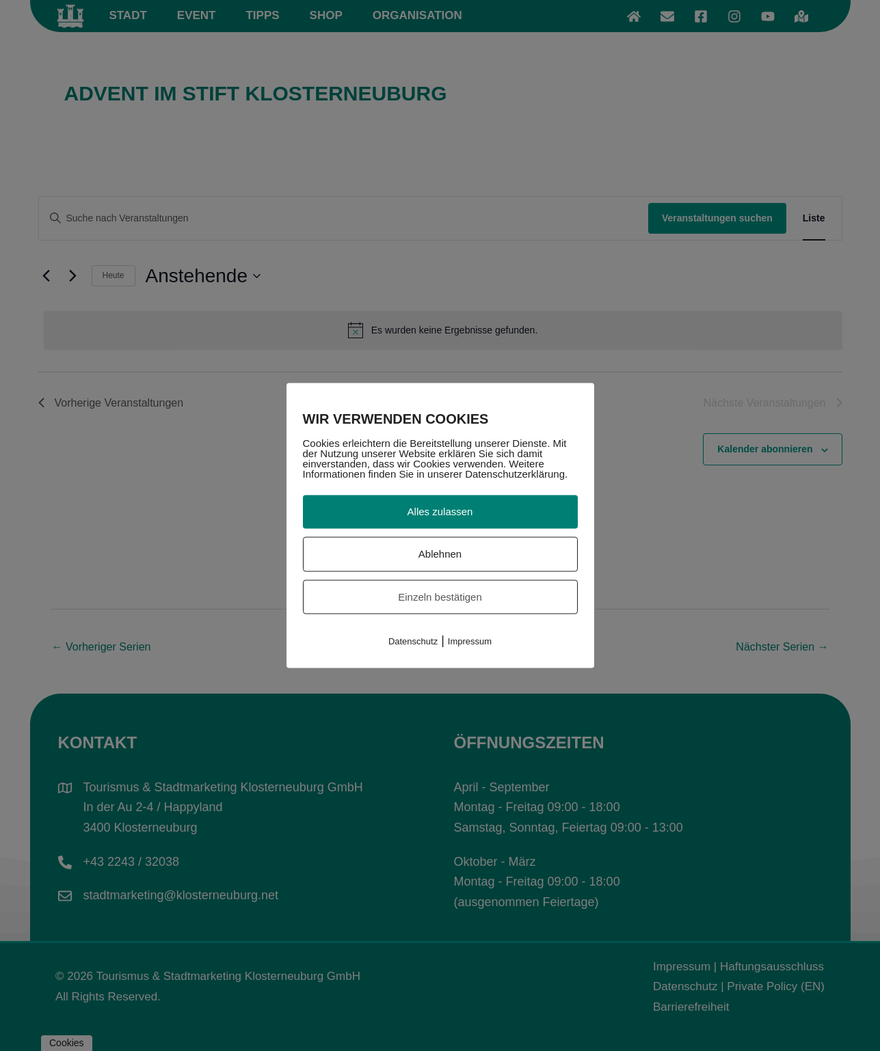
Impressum (470, 641)
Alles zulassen (440, 511)
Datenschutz (413, 641)
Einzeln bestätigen (440, 596)
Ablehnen (440, 553)
